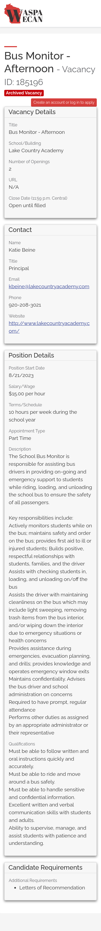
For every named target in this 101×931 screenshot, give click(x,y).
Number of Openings (29, 161)
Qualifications (22, 744)
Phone (15, 297)
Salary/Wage (22, 386)
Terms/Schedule (25, 404)
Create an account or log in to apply (63, 102)
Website (17, 316)
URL (13, 179)
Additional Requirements (33, 880)
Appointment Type (27, 431)
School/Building (25, 143)
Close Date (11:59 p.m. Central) (38, 198)
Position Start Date (27, 368)
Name (15, 242)
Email (14, 279)
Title (13, 124)
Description (20, 449)
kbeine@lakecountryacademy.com (49, 286)
